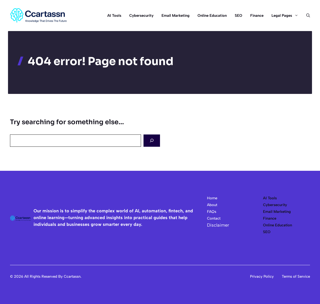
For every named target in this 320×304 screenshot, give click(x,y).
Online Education (212, 15)
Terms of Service (296, 276)
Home (212, 198)
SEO (238, 15)
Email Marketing (176, 15)
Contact (213, 218)
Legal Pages (287, 16)
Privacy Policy (262, 276)
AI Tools (114, 15)
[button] (306, 16)
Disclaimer (218, 225)
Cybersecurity (141, 15)
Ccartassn (72, 276)
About (212, 205)
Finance (257, 15)
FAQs (211, 211)
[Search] (152, 140)
